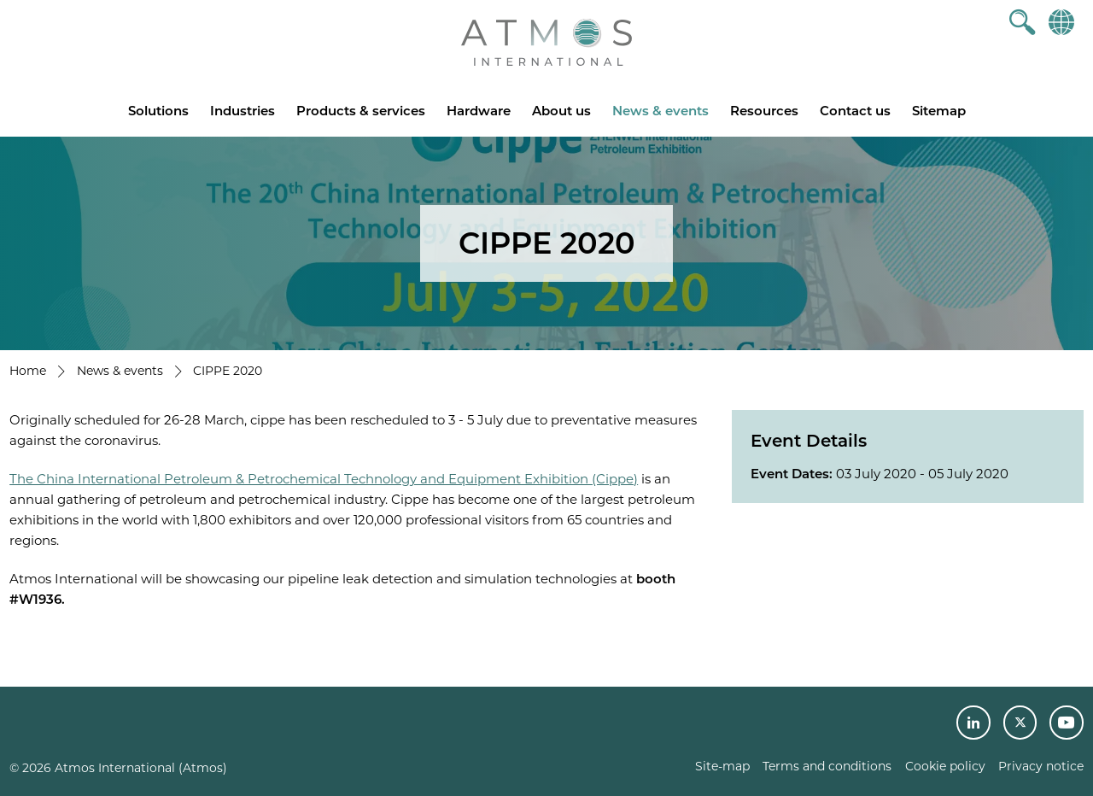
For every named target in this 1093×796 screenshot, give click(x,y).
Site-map (722, 766)
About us (561, 110)
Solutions (158, 110)
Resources (764, 110)
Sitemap (939, 110)
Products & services (360, 110)
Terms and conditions (827, 766)
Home (27, 370)
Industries (242, 110)
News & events (660, 110)
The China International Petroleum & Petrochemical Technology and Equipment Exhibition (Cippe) (323, 479)
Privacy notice (1041, 766)
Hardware (479, 110)
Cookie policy (945, 766)
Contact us (855, 110)
